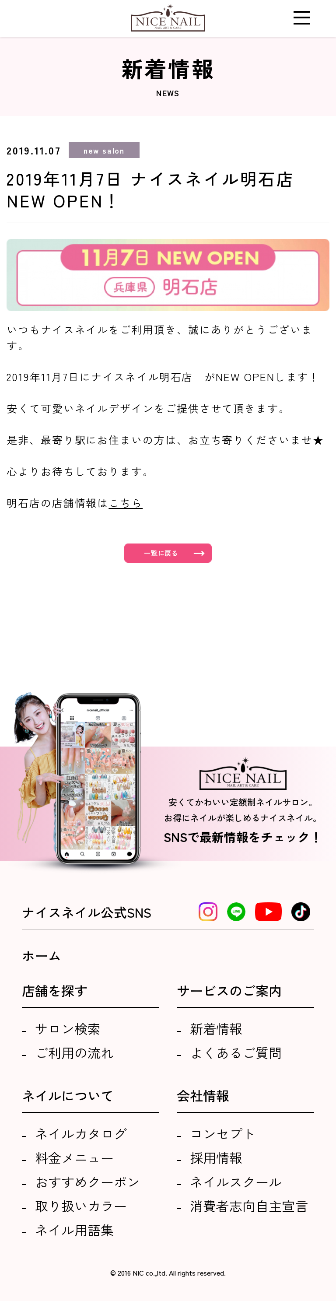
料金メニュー (74, 1157)
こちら (125, 502)
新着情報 (216, 1028)
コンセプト (223, 1133)
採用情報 (216, 1157)
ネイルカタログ (81, 1133)
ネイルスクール (236, 1181)
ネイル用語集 (74, 1229)
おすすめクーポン (87, 1181)
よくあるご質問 (236, 1052)
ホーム (41, 955)
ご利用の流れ (74, 1052)
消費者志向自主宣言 (249, 1205)
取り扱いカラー (81, 1205)
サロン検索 (68, 1028)
